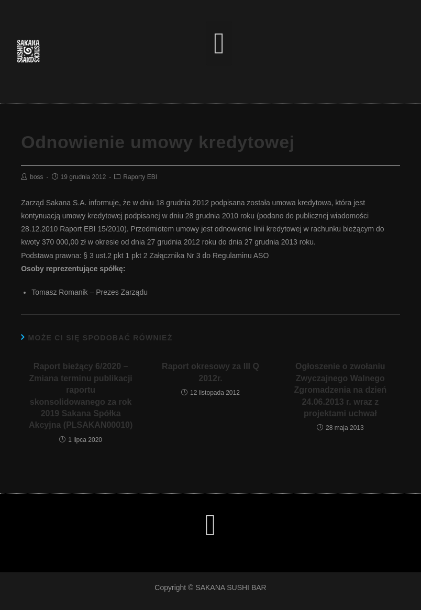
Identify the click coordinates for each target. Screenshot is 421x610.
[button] (219, 43)
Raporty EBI (140, 177)
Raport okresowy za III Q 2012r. (210, 372)
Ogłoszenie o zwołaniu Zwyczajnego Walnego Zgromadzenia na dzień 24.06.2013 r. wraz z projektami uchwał (340, 390)
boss (36, 177)
